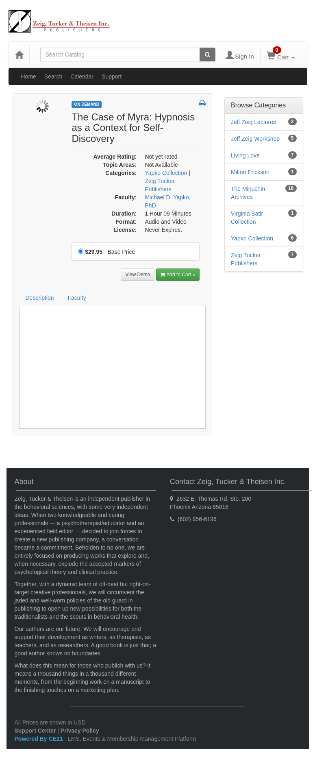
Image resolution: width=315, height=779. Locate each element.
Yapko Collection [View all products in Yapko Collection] (166, 173)
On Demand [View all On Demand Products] (86, 104)
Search (53, 76)
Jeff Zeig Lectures (253, 122)
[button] (202, 103)
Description (40, 298)
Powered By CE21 (40, 738)
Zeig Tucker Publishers (246, 259)
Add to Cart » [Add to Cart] (178, 274)
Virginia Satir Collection (247, 217)
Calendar (81, 76)
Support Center (35, 730)
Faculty (77, 298)
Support (112, 76)
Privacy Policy (80, 730)
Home (28, 76)
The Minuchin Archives (248, 192)
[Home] (19, 54)
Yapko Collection (252, 238)
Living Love (245, 155)
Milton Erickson (250, 172)
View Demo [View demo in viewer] (137, 274)
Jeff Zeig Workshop (255, 138)
